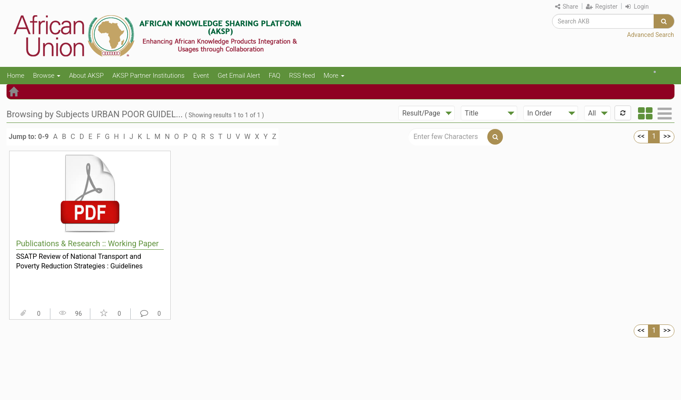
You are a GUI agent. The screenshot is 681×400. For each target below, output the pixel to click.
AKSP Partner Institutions (148, 75)
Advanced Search (650, 34)
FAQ (275, 75)
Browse (46, 75)
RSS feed (302, 75)
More (334, 75)
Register (602, 6)
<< (641, 136)
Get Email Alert (239, 75)
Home (15, 75)
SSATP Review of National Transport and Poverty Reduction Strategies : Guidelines (79, 261)
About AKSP (86, 75)
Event (201, 75)
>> (667, 136)
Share (566, 6)
